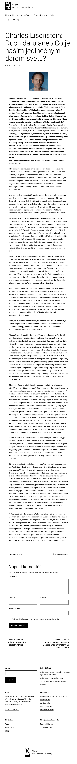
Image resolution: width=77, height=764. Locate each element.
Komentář (13, 576)
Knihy (7, 731)
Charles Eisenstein (14, 66)
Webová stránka (14, 608)
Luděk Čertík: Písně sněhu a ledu (51, 678)
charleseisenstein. (20, 160)
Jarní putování (45, 703)
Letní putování (45, 700)
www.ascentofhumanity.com (42, 160)
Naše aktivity (10, 15)
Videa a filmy (9, 727)
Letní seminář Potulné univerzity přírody (54, 696)
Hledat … (8, 668)
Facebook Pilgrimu (46, 724)
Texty (7, 724)
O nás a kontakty (40, 15)
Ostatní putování (46, 706)
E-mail (43, 598)
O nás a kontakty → (12, 709)
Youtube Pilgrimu (46, 727)
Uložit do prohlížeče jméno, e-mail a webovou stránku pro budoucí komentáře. (35, 619)
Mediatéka (25, 15)
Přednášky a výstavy (47, 710)
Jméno (12, 598)
